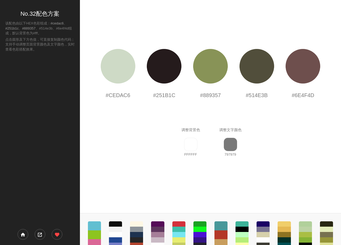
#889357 (29, 28)
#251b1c (12, 28)
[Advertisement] (40, 140)
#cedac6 (57, 23)
